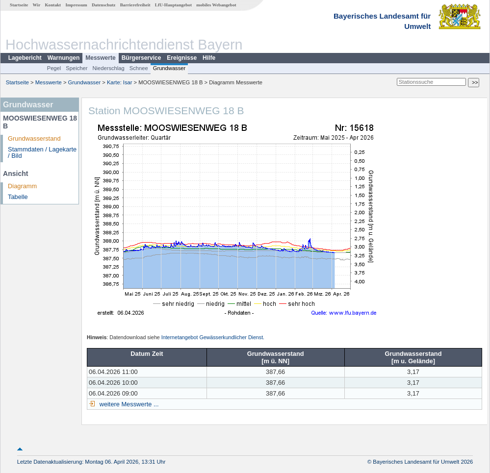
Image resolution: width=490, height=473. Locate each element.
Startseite (19, 4)
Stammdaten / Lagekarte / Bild (42, 152)
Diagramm (22, 186)
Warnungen (64, 57)
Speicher (76, 68)
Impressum (76, 4)
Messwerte (100, 57)
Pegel (54, 68)
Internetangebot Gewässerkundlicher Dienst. (212, 337)
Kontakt (53, 4)
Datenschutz (104, 4)
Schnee (138, 68)
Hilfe (209, 57)
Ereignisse (182, 57)
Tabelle (18, 196)
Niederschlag (108, 68)
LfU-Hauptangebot (173, 4)
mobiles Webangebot (216, 4)
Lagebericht (25, 57)
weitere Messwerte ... (128, 404)
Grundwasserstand (34, 138)
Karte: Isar (119, 82)
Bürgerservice (141, 57)
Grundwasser (169, 68)
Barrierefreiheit (135, 4)
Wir (37, 4)
